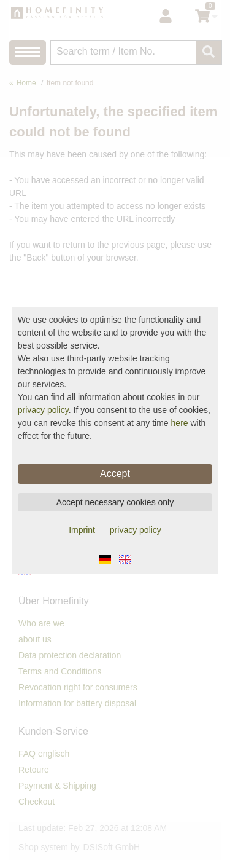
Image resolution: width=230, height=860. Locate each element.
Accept (115, 473)
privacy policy (43, 410)
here (179, 423)
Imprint (82, 530)
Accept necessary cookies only (115, 502)
